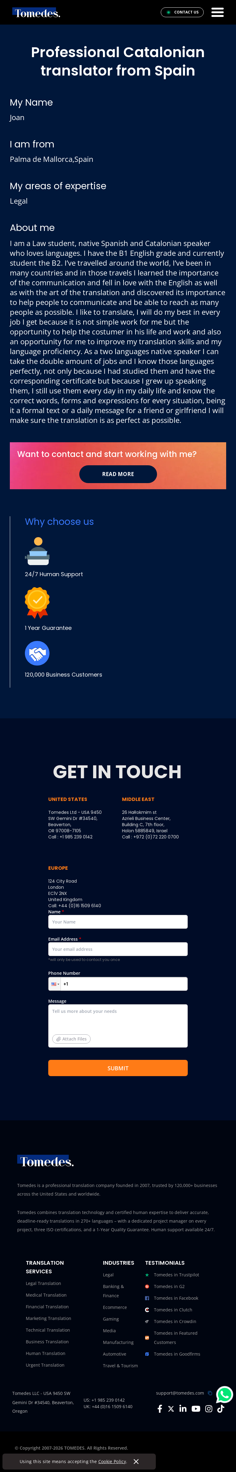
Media (109, 1330)
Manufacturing (118, 1342)
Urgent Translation (45, 1365)
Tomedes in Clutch (168, 1309)
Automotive (114, 1354)
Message (118, 1025)
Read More (118, 474)
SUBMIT (118, 1068)
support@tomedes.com (180, 1393)
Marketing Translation (48, 1318)
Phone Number (118, 980)
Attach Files (71, 1039)
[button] (55, 984)
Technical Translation (48, 1330)
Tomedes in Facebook (171, 1298)
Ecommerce (115, 1307)
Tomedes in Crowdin (170, 1321)
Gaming (111, 1319)
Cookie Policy (112, 1461)
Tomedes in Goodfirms (172, 1354)
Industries (118, 1263)
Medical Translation (46, 1295)
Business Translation (47, 1342)
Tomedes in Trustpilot (172, 1274)
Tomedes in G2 (165, 1286)
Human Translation (45, 1353)
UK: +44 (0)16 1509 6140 (108, 1406)
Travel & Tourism (120, 1366)
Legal (108, 1275)
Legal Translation (43, 1283)
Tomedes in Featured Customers (171, 1338)
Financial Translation (47, 1307)
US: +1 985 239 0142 (104, 1400)
